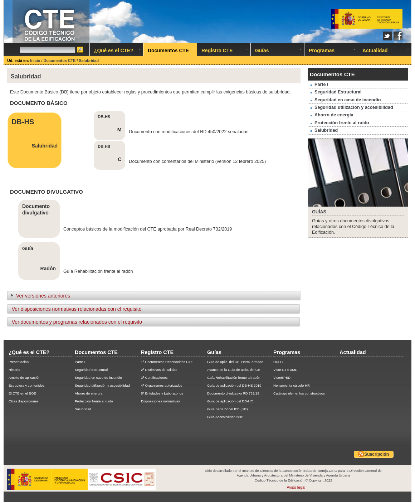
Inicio (35, 60)
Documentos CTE (60, 60)
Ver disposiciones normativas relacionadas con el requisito (75, 309)
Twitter (387, 36)
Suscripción (373, 454)
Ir (80, 50)
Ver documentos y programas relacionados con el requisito (75, 322)
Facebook (398, 36)
